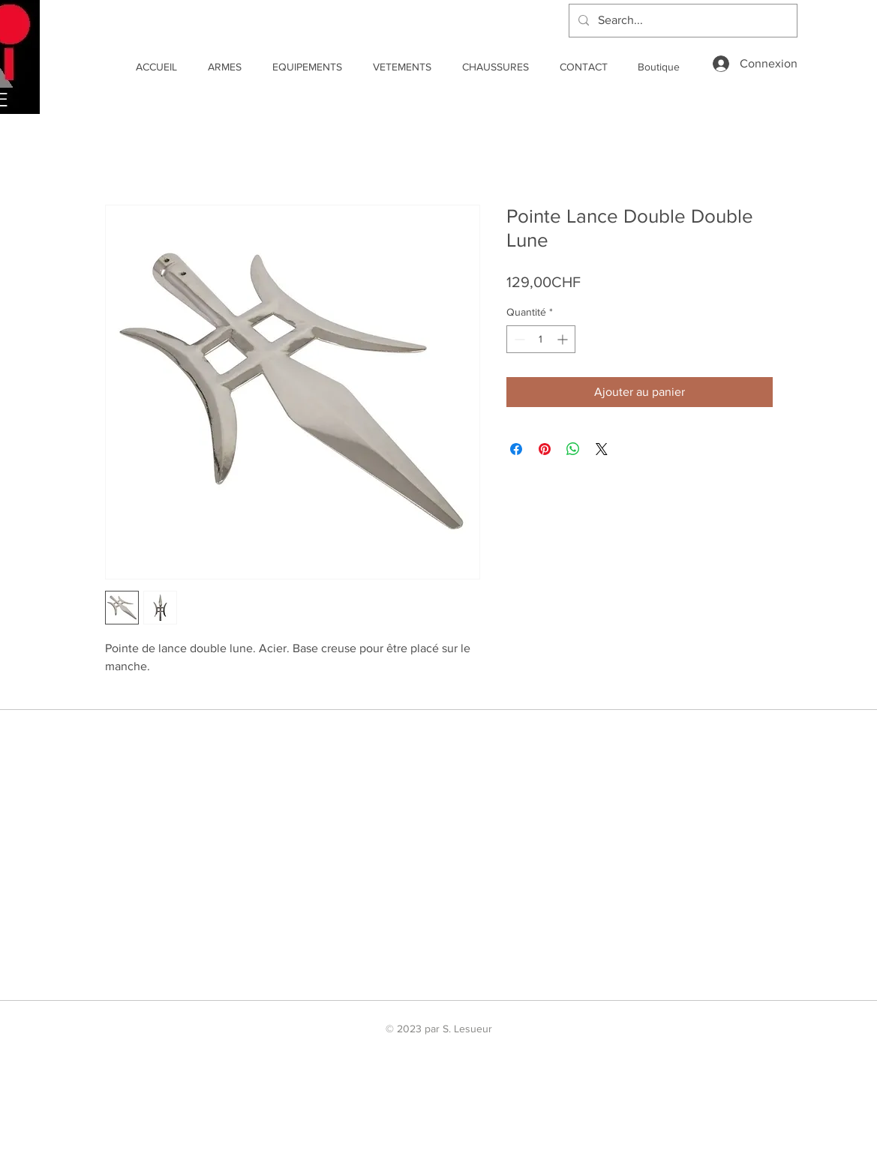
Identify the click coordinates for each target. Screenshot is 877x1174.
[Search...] (681, 20)
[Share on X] (602, 449)
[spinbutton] (540, 339)
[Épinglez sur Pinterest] (545, 449)
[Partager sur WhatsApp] (573, 449)
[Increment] (563, 339)
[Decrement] (518, 339)
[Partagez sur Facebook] (516, 449)
